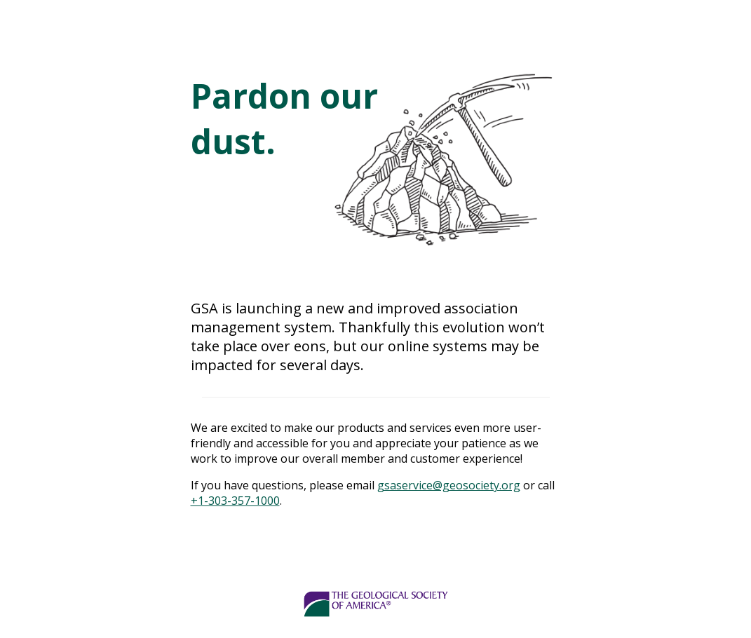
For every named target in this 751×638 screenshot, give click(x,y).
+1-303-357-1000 (235, 500)
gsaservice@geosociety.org (448, 485)
